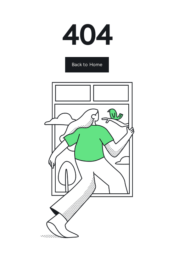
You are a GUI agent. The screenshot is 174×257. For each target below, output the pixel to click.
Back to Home (87, 64)
